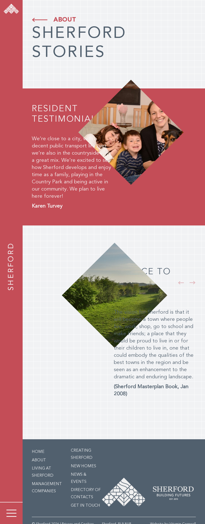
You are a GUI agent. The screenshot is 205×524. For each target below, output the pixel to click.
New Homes (83, 466)
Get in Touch (85, 506)
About (64, 20)
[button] (181, 282)
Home (38, 452)
